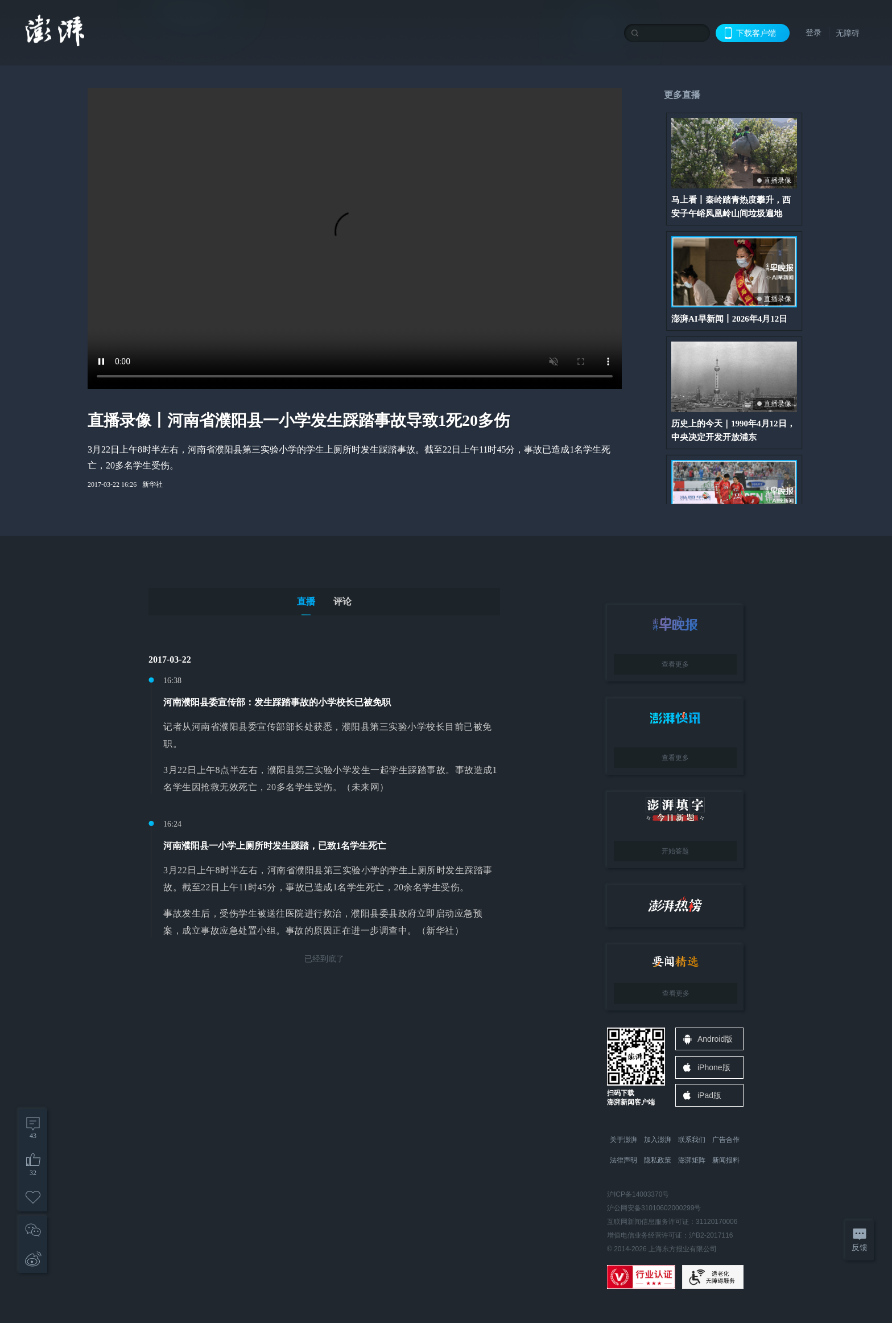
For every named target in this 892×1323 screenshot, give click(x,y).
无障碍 (848, 33)
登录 (813, 32)
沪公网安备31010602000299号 (654, 1208)
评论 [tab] (342, 601)
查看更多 (675, 664)
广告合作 (726, 1140)
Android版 (715, 1038)
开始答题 (675, 851)
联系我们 (691, 1140)
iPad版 (709, 1095)
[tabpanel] (324, 809)
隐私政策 (657, 1160)
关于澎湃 (623, 1140)
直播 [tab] (306, 601)
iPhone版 (713, 1067)
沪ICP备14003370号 (638, 1194)
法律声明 (623, 1160)
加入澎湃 (657, 1140)
